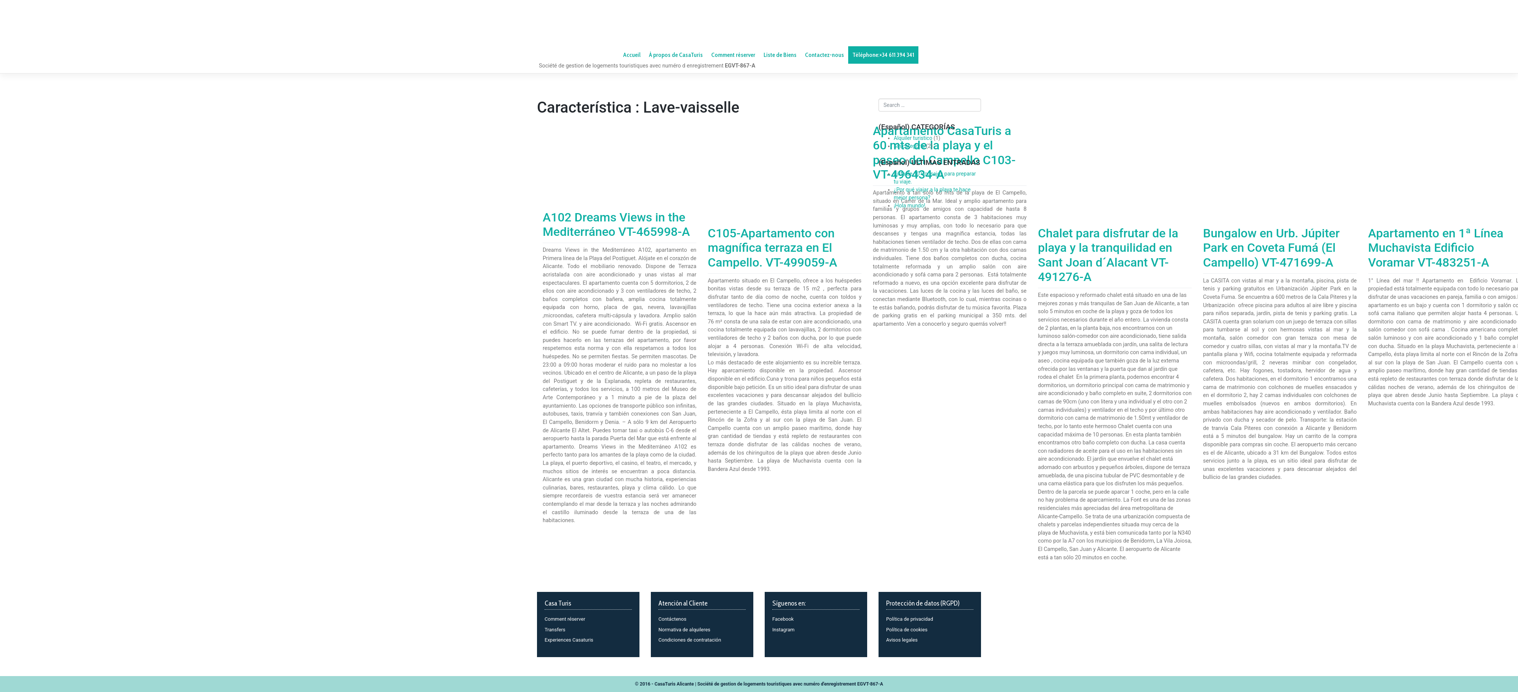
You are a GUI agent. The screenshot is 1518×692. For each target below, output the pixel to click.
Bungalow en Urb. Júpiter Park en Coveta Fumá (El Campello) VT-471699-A (1271, 248)
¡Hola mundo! (909, 205)
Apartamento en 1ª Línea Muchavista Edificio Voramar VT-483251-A (1436, 248)
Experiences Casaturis (569, 640)
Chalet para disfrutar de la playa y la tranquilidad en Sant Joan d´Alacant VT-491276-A (1108, 255)
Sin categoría (909, 146)
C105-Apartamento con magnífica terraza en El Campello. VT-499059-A (772, 248)
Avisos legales (902, 640)
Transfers (555, 629)
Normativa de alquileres (684, 629)
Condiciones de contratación (689, 640)
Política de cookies (906, 629)
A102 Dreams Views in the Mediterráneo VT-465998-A (616, 224)
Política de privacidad (909, 619)
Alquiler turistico (913, 138)
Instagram (783, 629)
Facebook (783, 619)
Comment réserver (565, 619)
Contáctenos (672, 619)
